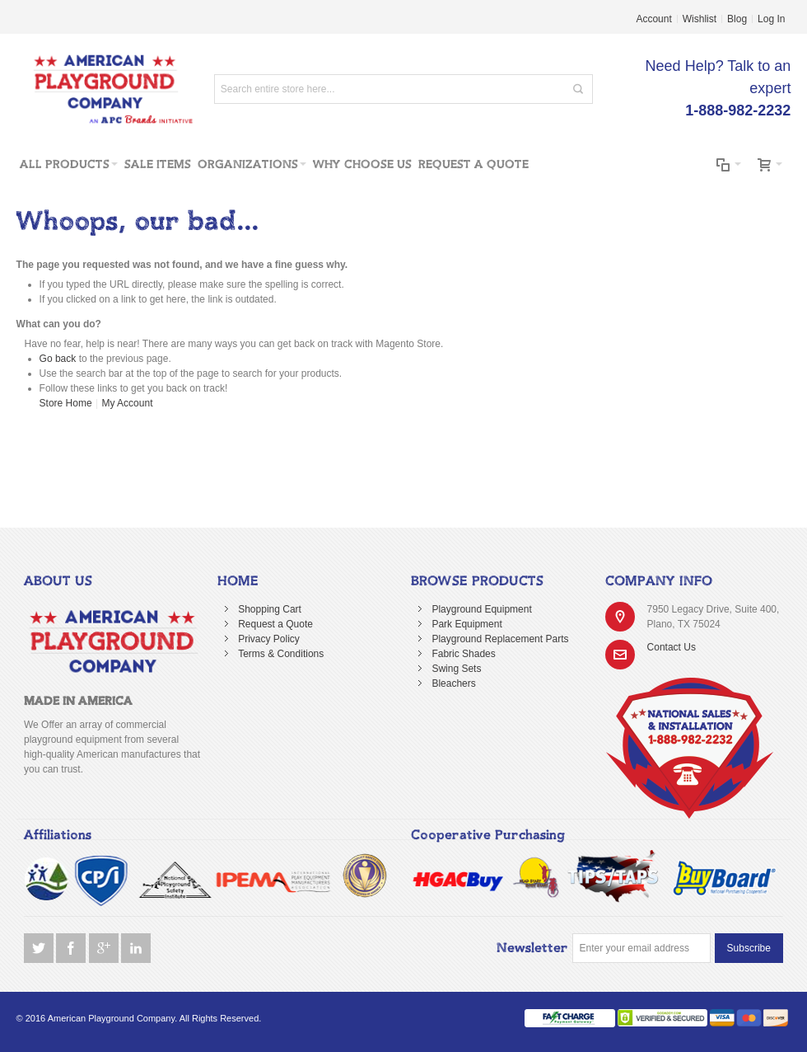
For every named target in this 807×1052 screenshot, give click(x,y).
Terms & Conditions (281, 654)
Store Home (66, 403)
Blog (737, 19)
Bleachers (453, 683)
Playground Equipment (481, 609)
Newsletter (532, 948)
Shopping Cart (269, 609)
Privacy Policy (269, 639)
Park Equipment (466, 624)
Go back (58, 358)
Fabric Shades (463, 654)
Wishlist (699, 19)
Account (653, 19)
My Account (126, 403)
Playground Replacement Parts (499, 639)
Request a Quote (275, 624)
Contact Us (671, 647)
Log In (771, 19)
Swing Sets (456, 668)
